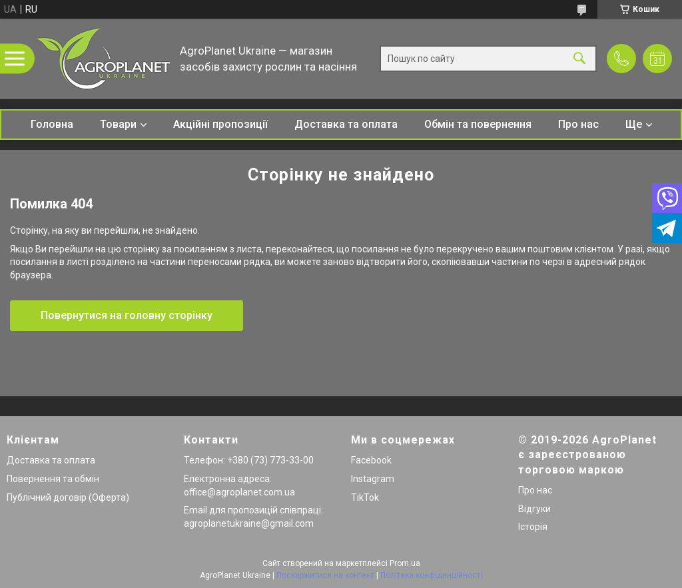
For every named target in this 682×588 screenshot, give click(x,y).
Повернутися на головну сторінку (126, 315)
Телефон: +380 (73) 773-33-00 (249, 460)
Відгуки (534, 508)
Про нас (578, 124)
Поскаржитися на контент (325, 575)
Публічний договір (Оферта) (68, 497)
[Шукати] (579, 59)
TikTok (365, 497)
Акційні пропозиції (220, 124)
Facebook (371, 460)
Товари (118, 124)
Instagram (372, 478)
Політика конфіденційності (431, 575)
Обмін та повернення (477, 124)
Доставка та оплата (346, 124)
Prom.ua (405, 563)
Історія (532, 526)
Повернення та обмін (53, 478)
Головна (52, 124)
